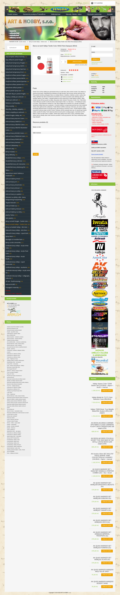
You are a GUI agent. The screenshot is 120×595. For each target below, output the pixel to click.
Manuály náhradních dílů (12, 328)
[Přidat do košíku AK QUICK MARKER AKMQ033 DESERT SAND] (107, 586)
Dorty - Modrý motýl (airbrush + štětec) (15, 365)
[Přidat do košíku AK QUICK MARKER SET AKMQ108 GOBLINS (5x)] (107, 501)
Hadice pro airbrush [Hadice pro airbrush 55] (12, 100)
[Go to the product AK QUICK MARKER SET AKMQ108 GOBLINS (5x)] (102, 497)
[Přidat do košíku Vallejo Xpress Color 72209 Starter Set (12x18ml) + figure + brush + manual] (107, 390)
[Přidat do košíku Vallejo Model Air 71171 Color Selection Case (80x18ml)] (107, 402)
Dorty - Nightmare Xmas (12, 358)
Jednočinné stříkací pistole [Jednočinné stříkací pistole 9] (14, 87)
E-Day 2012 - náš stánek (12, 363)
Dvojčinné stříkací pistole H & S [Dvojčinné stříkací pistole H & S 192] (15, 84)
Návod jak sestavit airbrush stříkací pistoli (16, 379)
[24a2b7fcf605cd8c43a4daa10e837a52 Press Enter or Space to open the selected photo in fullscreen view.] (46, 65)
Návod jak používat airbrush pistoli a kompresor (17, 397)
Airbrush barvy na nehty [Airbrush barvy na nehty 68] (13, 191)
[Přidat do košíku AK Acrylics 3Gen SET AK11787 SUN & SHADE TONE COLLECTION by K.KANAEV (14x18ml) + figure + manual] (107, 462)
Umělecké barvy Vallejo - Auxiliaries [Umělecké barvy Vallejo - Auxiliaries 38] (16, 267)
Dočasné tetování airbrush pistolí (14, 330)
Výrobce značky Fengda (12, 421)
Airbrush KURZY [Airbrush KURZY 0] (10, 284)
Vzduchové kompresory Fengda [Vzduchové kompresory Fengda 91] (15, 63)
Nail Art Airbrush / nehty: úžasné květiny (16, 395)
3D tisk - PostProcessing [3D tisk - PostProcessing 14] (13, 281)
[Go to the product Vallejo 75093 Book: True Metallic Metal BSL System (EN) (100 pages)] (102, 411)
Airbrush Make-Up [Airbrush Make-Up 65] (11, 206)
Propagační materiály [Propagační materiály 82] (12, 287)
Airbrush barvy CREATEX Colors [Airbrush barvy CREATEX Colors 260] (15, 124)
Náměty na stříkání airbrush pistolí (14, 380)
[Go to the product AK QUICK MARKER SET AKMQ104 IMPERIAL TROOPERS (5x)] (102, 534)
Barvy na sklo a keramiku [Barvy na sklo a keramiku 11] (13, 242)
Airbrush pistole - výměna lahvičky (14, 338)
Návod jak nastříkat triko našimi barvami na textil (17, 412)
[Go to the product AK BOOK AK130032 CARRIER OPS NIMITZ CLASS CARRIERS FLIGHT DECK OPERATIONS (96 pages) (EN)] (102, 425)
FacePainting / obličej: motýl (13, 439)
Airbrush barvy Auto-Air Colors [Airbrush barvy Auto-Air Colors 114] (15, 118)
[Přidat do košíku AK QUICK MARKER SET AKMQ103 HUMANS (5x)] (107, 551)
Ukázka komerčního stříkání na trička (15, 326)
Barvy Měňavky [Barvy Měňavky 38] (10, 155)
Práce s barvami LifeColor (13, 419)
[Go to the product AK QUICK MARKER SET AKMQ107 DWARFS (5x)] (102, 509)
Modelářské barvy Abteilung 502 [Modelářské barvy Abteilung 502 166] (15, 167)
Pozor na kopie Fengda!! (97, 154)
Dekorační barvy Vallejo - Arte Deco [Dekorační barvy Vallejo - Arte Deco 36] (16, 230)
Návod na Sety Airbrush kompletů (14, 384)
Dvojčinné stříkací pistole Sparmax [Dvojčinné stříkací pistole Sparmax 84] (16, 81)
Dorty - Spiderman (11, 394)
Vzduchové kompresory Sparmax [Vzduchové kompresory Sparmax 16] (16, 69)
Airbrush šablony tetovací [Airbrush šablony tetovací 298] (13, 209)
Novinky (8, 290)
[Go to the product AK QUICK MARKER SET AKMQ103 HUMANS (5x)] (102, 547)
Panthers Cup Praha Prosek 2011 (14, 390)
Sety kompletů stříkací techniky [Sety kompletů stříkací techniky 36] (15, 57)
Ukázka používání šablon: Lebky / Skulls (16, 449)
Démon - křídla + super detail (13, 422)
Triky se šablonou (11, 429)
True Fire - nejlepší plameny (13, 385)
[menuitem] (12, 14)
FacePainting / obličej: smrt (13, 443)
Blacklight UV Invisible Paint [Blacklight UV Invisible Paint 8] (14, 239)
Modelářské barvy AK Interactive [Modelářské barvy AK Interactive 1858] (15, 164)
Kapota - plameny (11, 348)
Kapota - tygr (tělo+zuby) (12, 331)
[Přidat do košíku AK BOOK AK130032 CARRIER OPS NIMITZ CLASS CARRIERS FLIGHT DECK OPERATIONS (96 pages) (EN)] (107, 431)
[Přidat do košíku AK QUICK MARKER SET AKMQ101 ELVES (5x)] (107, 562)
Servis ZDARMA (10, 451)
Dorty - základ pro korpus (12, 453)
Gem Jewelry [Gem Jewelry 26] (9, 218)
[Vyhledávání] (27, 48)
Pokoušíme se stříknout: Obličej (14, 387)
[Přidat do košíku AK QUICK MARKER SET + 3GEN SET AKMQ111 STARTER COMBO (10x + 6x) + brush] (107, 476)
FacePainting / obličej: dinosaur (14, 444)
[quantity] (62, 62)
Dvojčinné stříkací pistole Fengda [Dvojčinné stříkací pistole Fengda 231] (16, 75)
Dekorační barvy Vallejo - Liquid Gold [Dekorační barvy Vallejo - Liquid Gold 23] (17, 233)
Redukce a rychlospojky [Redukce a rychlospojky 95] (13, 103)
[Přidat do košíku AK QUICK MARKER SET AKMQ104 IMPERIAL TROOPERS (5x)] (107, 539)
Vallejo (67, 72)
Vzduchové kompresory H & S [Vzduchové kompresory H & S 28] (15, 72)
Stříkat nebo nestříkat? (12, 416)
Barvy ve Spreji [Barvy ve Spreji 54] (10, 152)
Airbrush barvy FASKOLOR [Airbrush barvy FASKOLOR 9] (14, 139)
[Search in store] (16, 48)
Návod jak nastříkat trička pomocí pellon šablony (17, 382)
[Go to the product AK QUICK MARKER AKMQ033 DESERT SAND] (102, 582)
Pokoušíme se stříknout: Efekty (14, 353)
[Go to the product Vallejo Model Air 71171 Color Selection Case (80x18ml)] (102, 398)
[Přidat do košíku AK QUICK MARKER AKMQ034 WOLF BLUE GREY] (107, 574)
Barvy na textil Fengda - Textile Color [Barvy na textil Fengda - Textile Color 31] (17, 221)
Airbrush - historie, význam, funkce (14, 370)
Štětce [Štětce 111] (7, 170)
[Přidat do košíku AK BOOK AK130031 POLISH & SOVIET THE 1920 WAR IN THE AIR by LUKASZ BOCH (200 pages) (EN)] (107, 447)
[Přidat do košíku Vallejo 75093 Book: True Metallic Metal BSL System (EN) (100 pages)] (107, 416)
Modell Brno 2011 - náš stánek (14, 431)
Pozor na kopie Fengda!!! (12, 372)
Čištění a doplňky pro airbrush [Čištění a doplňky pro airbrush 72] (15, 112)
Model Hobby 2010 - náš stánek (14, 436)
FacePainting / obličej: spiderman (14, 446)
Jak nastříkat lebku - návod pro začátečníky (16, 342)
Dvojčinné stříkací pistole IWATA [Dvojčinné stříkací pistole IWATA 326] (15, 78)
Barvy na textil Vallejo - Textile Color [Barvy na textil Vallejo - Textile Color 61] (16, 224)
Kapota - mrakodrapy (11, 424)
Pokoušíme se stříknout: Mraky (14, 434)
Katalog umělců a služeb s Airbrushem (15, 360)
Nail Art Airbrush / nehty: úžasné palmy (15, 343)
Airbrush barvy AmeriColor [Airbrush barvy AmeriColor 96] (14, 185)
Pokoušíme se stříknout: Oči (13, 389)
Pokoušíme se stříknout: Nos (13, 355)
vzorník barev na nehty (12, 414)
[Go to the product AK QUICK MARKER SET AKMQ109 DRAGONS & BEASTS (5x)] (102, 484)
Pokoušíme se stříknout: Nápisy (14, 432)
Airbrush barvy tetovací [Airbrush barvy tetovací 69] (13, 188)
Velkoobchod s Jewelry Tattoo (13, 333)
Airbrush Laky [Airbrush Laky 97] (10, 148)
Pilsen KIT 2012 (10, 374)
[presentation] (46, 148)
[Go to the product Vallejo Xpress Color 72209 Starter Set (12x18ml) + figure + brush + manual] (102, 385)
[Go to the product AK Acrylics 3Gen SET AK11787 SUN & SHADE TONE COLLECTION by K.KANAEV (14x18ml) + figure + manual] (102, 456)
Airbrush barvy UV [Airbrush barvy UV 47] (11, 182)
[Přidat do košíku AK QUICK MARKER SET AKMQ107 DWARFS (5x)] (107, 513)
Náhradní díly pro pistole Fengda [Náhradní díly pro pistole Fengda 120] (16, 94)
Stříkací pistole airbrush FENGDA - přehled (16, 400)
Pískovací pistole (11, 417)
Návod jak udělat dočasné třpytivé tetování (16, 404)
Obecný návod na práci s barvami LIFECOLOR (17, 402)
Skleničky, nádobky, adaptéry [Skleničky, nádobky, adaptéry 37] (14, 109)
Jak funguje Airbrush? (12, 368)
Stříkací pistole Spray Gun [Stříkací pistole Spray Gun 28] (13, 91)
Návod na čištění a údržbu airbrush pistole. (16, 399)
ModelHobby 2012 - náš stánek (14, 362)
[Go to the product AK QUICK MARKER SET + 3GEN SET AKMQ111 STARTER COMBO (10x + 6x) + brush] (102, 471)
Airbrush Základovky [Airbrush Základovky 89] (12, 145)
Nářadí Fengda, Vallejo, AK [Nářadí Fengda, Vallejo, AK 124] (14, 115)
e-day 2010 (9, 392)
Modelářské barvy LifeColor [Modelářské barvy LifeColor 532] (14, 161)
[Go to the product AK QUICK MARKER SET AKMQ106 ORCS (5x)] (102, 521)
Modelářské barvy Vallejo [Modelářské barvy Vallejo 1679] (13, 158)
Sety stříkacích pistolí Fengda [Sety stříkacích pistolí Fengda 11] (14, 60)
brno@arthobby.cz (12, 306)
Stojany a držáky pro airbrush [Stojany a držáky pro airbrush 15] (15, 97)
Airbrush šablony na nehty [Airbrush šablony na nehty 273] (14, 212)
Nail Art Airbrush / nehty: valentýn (14, 345)
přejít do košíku (95, 77)
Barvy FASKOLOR (11, 335)
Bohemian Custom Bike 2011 (13, 367)
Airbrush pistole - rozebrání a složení (15, 336)
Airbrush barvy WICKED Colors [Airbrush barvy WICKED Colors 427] (15, 133)
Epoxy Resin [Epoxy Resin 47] (9, 236)
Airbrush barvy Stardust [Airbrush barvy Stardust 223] (13, 142)
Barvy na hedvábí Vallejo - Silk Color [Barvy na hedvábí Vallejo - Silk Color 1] (16, 227)
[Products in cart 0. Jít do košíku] (96, 3)
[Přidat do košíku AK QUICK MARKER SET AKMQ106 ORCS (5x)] (107, 525)
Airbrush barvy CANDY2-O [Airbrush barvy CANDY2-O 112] (13, 121)
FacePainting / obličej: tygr (13, 441)
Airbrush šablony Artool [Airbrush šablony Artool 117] (13, 179)
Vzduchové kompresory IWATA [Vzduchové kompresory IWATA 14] (15, 66)
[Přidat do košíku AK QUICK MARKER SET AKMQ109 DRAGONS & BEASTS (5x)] (107, 489)
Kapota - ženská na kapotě (13, 426)
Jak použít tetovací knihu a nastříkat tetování (17, 347)
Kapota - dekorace (11, 427)
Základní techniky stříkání (12, 340)
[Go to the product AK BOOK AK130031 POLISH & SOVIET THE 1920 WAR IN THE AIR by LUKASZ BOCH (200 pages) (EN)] (102, 441)
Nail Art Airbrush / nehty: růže (13, 448)
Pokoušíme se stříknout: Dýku (13, 357)
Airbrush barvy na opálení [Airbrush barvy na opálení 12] (13, 194)
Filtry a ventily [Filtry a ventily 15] (10, 106)
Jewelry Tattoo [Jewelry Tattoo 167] (10, 215)
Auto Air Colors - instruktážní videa (14, 411)
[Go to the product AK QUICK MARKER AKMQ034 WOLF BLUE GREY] (102, 570)
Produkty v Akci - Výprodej (14, 293)
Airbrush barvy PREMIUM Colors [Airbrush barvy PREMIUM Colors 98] (15, 136)
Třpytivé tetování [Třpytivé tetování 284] (11, 203)
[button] (67, 77)
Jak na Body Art (10, 409)
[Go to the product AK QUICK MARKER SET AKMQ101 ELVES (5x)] (102, 558)
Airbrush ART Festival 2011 (13, 438)
